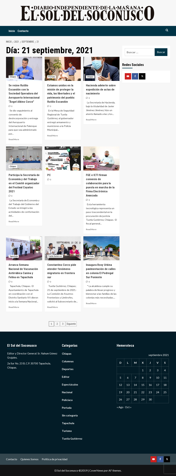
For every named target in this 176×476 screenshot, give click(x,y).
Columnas (68, 361)
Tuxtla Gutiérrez (72, 438)
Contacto (23, 31)
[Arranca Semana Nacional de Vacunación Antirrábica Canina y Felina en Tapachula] (24, 248)
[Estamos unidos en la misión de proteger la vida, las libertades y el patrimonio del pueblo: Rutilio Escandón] (63, 69)
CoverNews (96, 470)
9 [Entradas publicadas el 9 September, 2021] (150, 377)
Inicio (12, 31)
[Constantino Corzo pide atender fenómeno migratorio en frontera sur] (63, 248)
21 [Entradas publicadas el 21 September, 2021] (135, 392)
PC (49, 175)
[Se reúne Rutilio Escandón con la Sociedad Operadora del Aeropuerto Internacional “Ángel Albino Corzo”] (24, 69)
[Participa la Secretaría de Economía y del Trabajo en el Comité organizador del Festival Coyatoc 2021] (24, 158)
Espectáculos (70, 384)
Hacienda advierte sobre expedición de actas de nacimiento (101, 89)
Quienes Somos (29, 459)
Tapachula (68, 423)
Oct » (128, 407)
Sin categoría (70, 415)
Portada (67, 407)
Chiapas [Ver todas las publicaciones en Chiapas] (13, 77)
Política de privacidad (54, 459)
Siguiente (71, 323)
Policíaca (67, 399)
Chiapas (66, 353)
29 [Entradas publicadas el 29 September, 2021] (142, 399)
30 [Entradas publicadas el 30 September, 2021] (150, 399)
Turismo (67, 430)
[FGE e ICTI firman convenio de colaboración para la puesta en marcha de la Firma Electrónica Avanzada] (101, 158)
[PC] (63, 158)
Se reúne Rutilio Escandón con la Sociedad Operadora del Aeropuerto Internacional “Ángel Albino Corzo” (24, 93)
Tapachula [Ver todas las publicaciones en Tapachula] (14, 256)
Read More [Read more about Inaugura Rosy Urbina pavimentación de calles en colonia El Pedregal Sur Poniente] (91, 303)
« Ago (120, 407)
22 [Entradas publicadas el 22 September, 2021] (142, 392)
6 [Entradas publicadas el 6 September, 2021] (128, 377)
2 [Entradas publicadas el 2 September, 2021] (150, 370)
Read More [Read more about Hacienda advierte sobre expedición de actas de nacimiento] (91, 119)
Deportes (67, 369)
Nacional (67, 392)
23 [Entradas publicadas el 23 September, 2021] (150, 392)
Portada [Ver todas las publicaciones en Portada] (51, 77)
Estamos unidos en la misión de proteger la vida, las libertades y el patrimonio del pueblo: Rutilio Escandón (61, 93)
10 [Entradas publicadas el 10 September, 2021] (157, 377)
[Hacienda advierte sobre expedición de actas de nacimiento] (101, 69)
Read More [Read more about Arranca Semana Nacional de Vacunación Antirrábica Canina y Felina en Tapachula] (14, 307)
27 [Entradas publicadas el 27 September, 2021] (127, 399)
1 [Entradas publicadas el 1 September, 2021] (143, 370)
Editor (65, 376)
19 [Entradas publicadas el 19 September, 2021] (120, 392)
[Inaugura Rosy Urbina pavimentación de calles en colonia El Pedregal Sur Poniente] (101, 248)
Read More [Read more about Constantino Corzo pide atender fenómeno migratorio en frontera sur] (52, 307)
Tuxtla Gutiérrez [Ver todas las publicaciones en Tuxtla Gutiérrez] (55, 256)
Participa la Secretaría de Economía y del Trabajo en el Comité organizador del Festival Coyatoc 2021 (24, 183)
